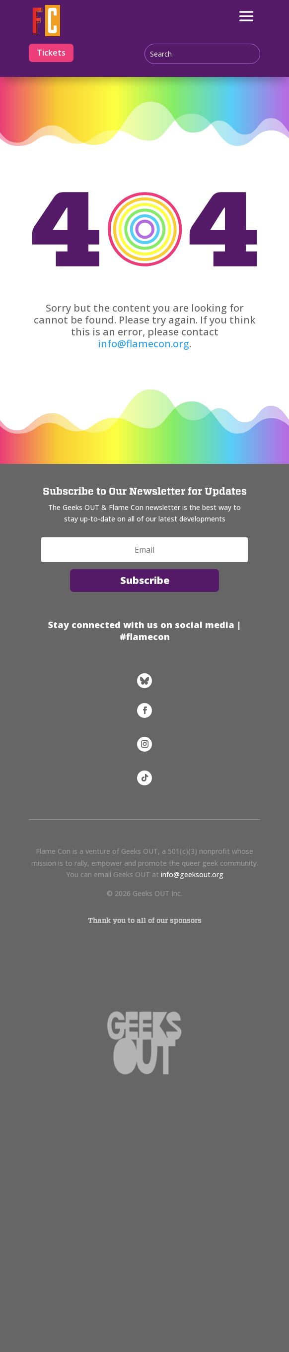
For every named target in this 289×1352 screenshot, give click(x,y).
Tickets (51, 52)
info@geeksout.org (192, 874)
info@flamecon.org (143, 343)
